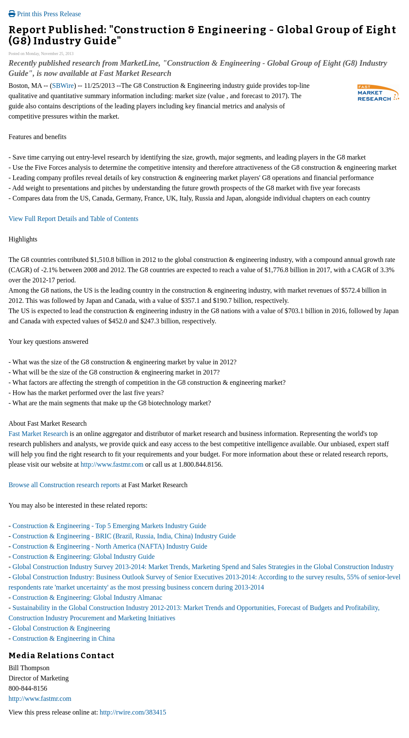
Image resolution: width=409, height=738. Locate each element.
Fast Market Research (38, 433)
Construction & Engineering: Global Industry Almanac (87, 597)
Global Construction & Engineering (61, 628)
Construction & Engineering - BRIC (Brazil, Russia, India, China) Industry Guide (124, 536)
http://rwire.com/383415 (133, 712)
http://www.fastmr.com (112, 464)
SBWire (63, 85)
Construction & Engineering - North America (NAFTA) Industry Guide (109, 546)
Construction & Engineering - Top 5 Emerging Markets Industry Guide (109, 525)
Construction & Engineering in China (63, 638)
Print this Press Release (45, 13)
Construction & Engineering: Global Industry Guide (83, 556)
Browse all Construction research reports (64, 484)
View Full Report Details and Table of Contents (73, 218)
